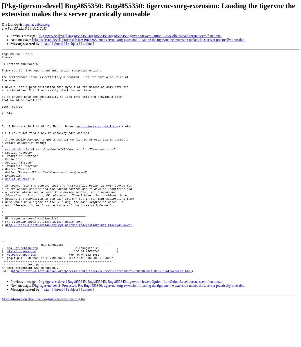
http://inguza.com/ (22, 295)
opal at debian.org (37, 24)
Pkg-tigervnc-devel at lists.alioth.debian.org (43, 256)
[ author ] (87, 44)
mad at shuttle (17, 169)
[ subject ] (73, 44)
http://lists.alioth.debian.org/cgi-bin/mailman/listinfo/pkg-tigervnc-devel (68, 260)
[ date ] (46, 44)
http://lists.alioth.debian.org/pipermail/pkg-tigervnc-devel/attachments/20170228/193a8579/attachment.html (102, 315)
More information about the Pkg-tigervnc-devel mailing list (43, 343)
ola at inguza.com (21, 291)
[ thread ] (58, 44)
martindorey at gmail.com (97, 141)
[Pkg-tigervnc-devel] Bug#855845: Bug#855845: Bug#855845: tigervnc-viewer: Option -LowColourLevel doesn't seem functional (130, 36)
